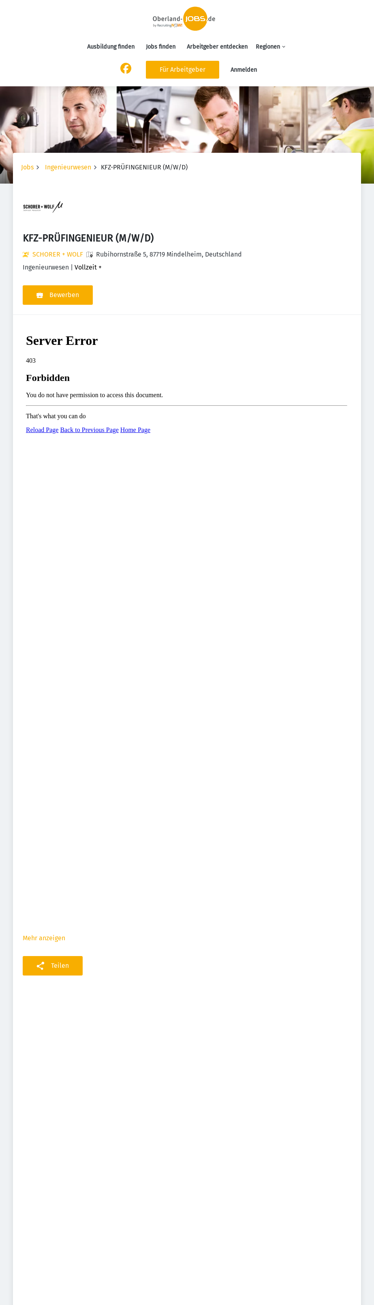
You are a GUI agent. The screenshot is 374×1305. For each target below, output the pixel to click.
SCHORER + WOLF (57, 254)
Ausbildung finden (111, 46)
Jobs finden (160, 46)
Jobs (27, 167)
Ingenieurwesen (68, 167)
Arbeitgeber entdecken (217, 46)
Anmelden (244, 69)
